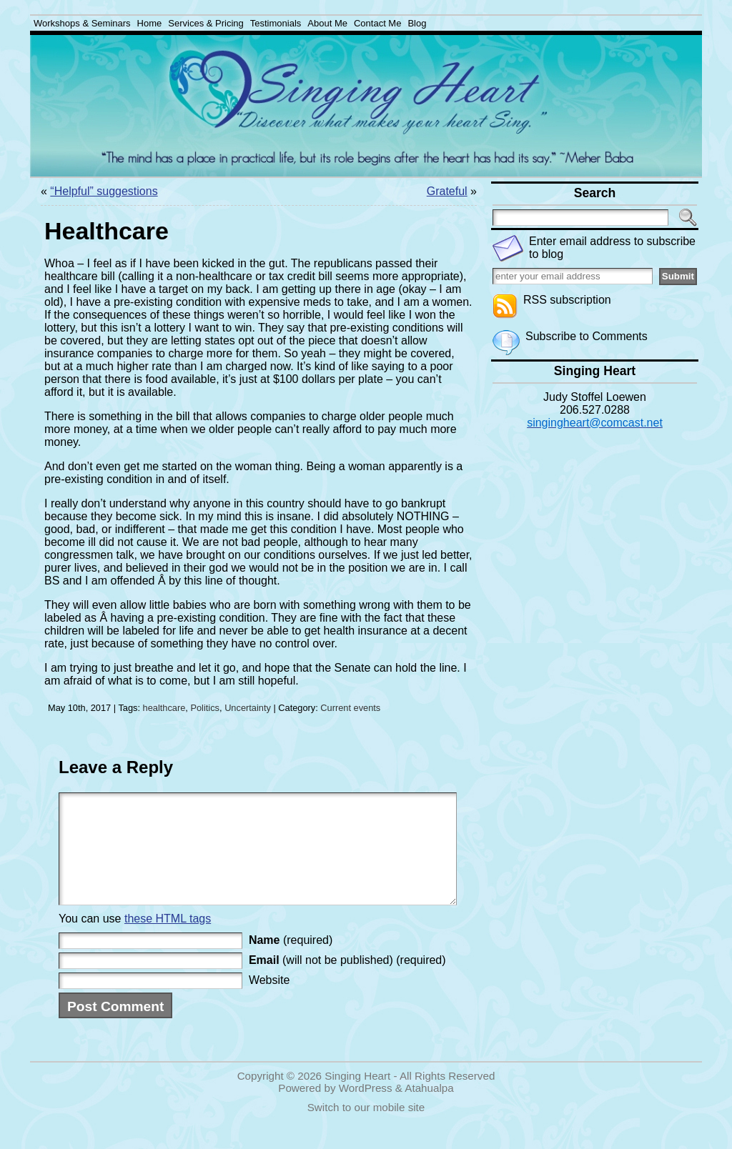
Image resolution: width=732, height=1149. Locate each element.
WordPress (365, 1109)
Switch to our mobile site (366, 1129)
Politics (204, 707)
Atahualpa (429, 1109)
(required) (290, 961)
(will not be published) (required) (347, 981)
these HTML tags (167, 940)
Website (269, 1001)
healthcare (164, 707)
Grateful (447, 191)
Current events (350, 707)
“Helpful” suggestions (103, 191)
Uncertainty (247, 707)
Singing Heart (357, 1097)
